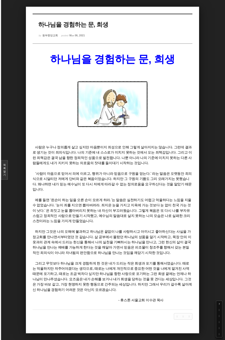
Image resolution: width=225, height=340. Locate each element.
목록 (4, 170)
